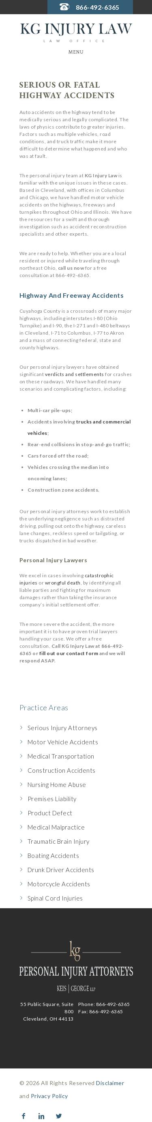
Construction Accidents (62, 770)
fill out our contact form (68, 653)
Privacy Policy (49, 1095)
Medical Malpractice (56, 827)
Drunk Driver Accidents (61, 869)
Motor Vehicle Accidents (63, 742)
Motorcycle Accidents (59, 884)
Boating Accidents (53, 855)
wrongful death (63, 583)
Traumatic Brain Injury (59, 841)
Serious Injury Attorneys (63, 727)
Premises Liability (52, 798)
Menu (76, 52)
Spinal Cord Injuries (55, 898)
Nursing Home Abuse (57, 784)
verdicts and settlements (74, 374)
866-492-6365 (98, 7)
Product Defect (50, 813)
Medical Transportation (61, 756)
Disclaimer (110, 1082)
